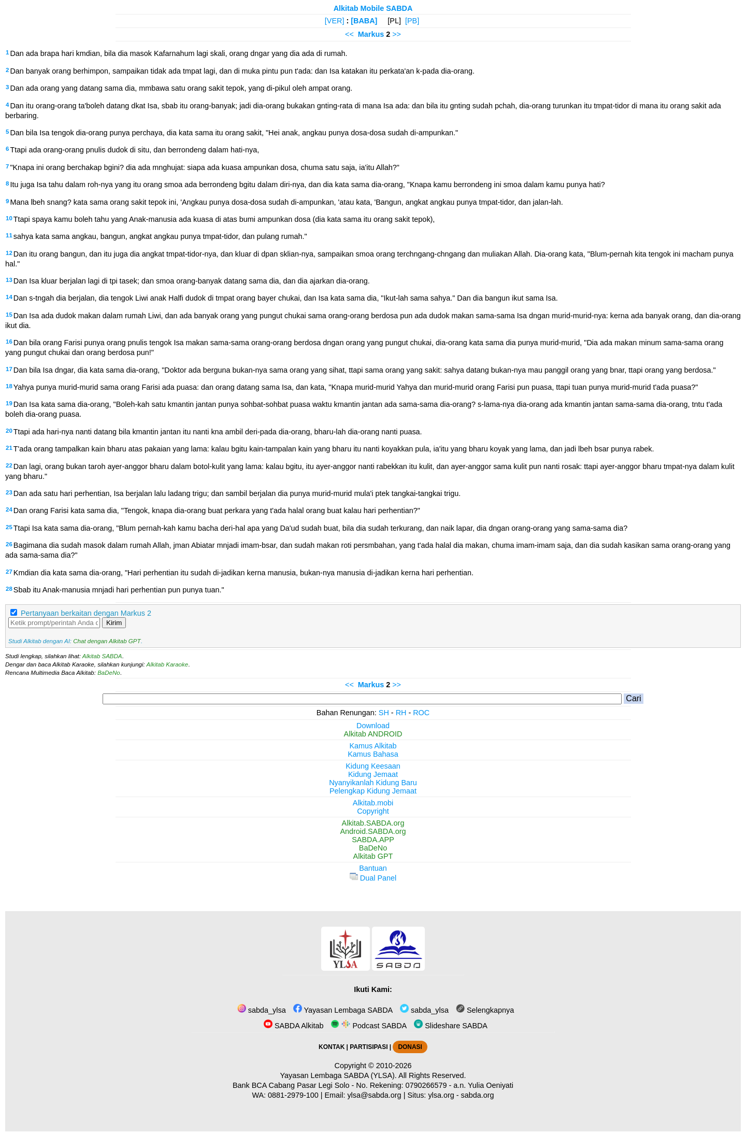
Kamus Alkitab (372, 746)
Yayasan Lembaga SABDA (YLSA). (338, 1075)
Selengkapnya (485, 1010)
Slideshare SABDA (450, 1026)
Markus (371, 34)
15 (9, 314)
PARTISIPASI (369, 1047)
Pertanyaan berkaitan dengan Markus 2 (86, 613)
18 (9, 386)
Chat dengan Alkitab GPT (106, 641)
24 (9, 509)
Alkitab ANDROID (373, 734)
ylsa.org (441, 1095)
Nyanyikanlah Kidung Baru (373, 782)
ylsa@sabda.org (374, 1095)
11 (9, 235)
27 (9, 572)
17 (9, 369)
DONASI (410, 1047)
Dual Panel (373, 878)
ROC (421, 712)
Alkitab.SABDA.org (373, 823)
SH (384, 712)
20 (9, 431)
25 (9, 527)
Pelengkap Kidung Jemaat (373, 791)
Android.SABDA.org (373, 831)
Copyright (373, 811)
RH (401, 712)
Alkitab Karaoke (168, 664)
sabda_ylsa (261, 1010)
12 (9, 253)
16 (9, 341)
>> (396, 34)
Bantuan (373, 868)
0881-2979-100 (293, 1095)
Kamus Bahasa (373, 754)
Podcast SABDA (369, 1026)
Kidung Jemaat (373, 774)
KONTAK (332, 1047)
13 (9, 280)
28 (9, 589)
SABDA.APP (373, 839)
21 (9, 448)
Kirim (114, 623)
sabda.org (477, 1095)
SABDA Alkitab (293, 1026)
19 (9, 403)
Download (373, 725)
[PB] (412, 21)
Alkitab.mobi (373, 803)
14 (9, 297)
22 (9, 465)
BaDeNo (108, 673)
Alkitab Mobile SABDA (373, 8)
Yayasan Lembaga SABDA (343, 1010)
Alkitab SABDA (102, 656)
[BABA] (364, 21)
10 (9, 218)
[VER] (335, 21)
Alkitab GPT (373, 856)
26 (9, 544)
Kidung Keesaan (373, 766)
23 (9, 492)
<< (349, 34)
